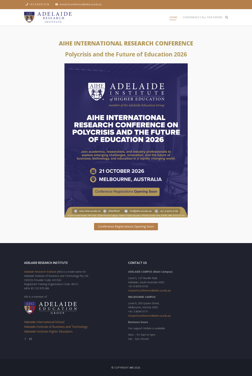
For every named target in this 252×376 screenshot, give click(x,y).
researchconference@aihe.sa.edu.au (80, 4)
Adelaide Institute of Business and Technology (56, 327)
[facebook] (25, 339)
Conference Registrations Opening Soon (126, 226)
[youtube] (30, 339)
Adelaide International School (44, 322)
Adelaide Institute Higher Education (48, 331)
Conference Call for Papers (202, 17)
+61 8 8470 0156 (39, 4)
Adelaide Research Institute (40, 271)
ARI (131, 367)
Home (173, 17)
